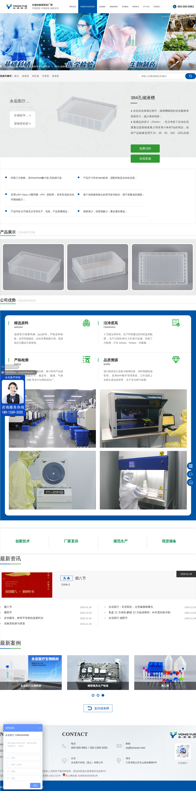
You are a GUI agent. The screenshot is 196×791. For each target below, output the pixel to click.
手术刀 (31, 685)
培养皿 (45, 76)
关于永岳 (146, 6)
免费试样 (145, 148)
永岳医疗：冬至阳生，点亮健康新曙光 (131, 606)
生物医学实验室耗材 (40, 66)
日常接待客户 (98, 685)
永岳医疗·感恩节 (118, 618)
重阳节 (8, 612)
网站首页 (73, 6)
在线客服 (145, 158)
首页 (23, 66)
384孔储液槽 (60, 66)
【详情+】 (65, 584)
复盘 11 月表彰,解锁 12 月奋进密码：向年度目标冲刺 (139, 612)
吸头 (16, 76)
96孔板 (35, 76)
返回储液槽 (101, 708)
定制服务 (102, 6)
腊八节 (80, 578)
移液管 (25, 76)
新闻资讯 (135, 6)
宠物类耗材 (114, 6)
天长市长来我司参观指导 (165, 685)
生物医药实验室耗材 (87, 6)
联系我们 (157, 6)
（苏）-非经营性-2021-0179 (46, 775)
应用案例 (125, 6)
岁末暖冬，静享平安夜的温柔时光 (23, 618)
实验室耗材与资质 (14, 623)
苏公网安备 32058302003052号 (80, 775)
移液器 (55, 76)
